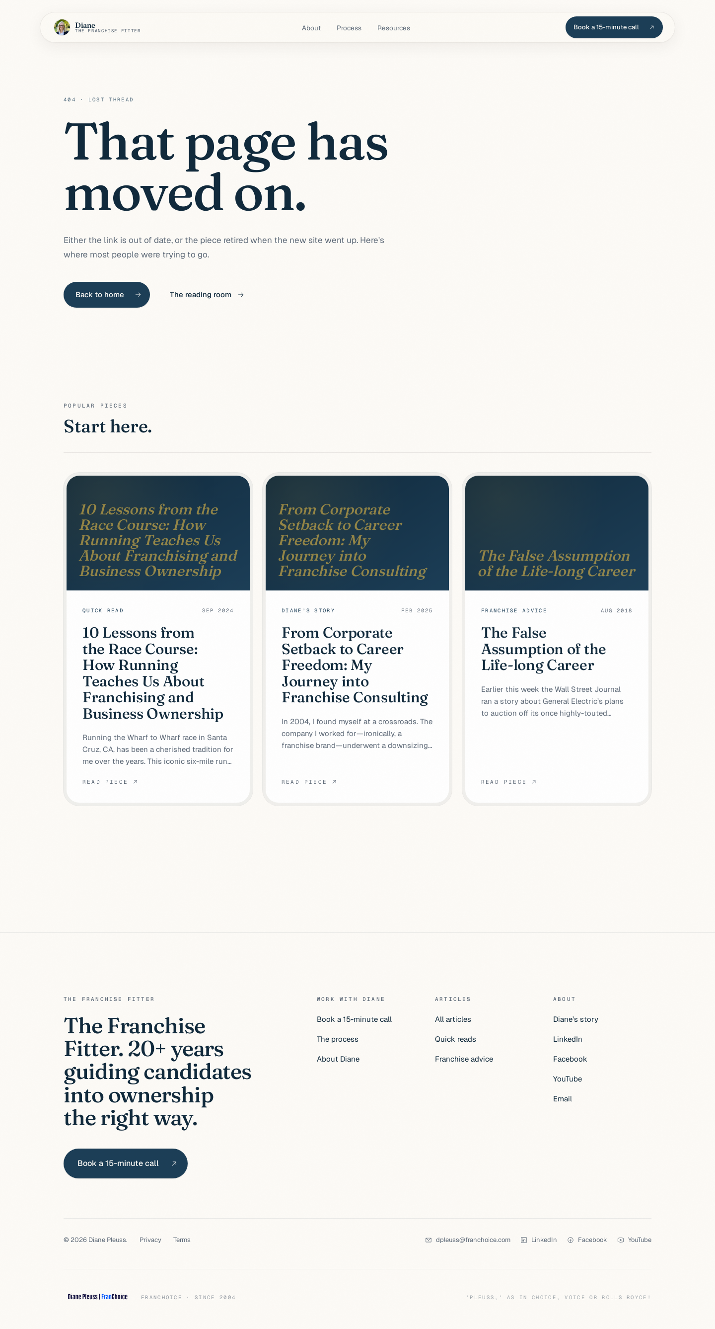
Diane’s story (575, 1019)
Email (562, 1098)
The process (337, 1039)
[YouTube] (634, 1240)
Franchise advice (464, 1059)
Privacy (150, 1240)
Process (349, 27)
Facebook (570, 1059)
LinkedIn (567, 1039)
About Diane (338, 1059)
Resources (393, 27)
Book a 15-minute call (354, 1019)
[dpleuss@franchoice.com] (467, 1240)
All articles (453, 1019)
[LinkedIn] (538, 1240)
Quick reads (455, 1039)
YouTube (567, 1078)
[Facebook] (587, 1240)
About (311, 27)
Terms (182, 1240)
